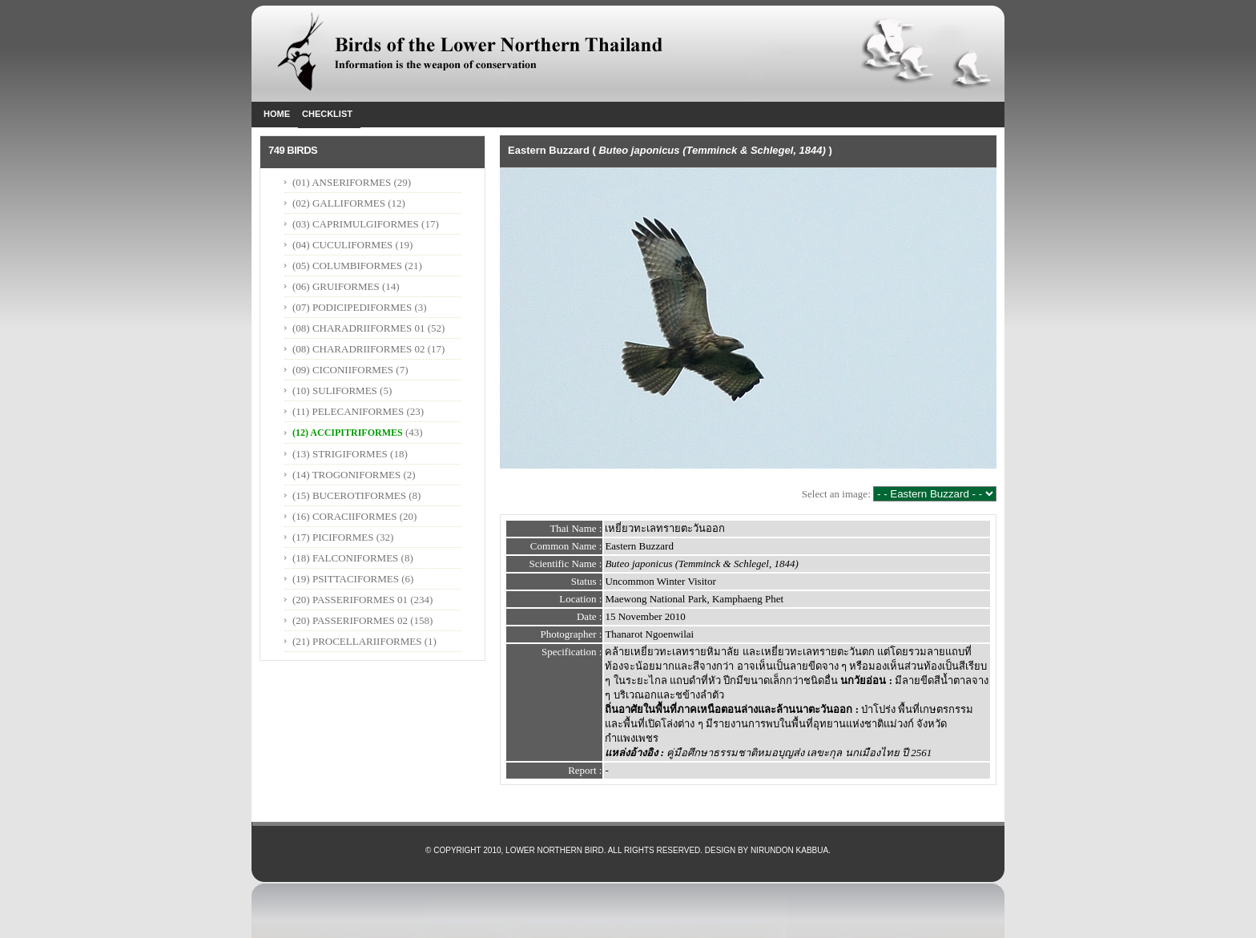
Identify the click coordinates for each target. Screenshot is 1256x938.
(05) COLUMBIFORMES (347, 266)
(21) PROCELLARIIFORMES (356, 641)
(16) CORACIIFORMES (344, 516)
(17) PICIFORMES (333, 537)
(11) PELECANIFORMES (348, 411)
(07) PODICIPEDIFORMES (352, 307)
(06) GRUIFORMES (336, 286)
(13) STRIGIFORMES (340, 454)
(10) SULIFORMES (334, 390)
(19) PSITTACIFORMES (345, 579)
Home (277, 114)
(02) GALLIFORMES (338, 203)
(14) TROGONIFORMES (346, 475)
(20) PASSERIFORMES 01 (350, 600)
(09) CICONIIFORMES (342, 370)
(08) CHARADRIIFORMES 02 (358, 349)
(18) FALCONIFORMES (345, 558)
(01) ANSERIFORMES (342, 182)
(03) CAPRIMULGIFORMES (355, 224)
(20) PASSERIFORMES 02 (350, 620)
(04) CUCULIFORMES (342, 245)
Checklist (327, 114)
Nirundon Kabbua (789, 850)
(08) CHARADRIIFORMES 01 (358, 328)
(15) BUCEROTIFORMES (349, 495)
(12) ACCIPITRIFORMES (347, 432)
